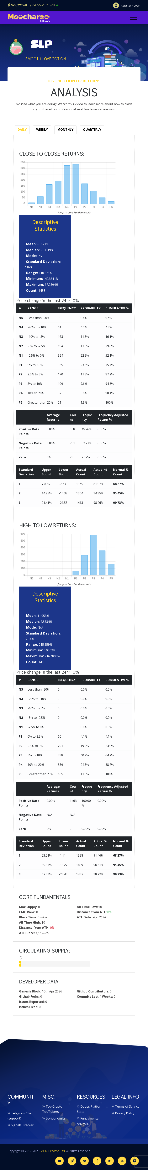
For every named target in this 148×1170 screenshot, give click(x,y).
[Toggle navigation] (133, 17)
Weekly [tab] (42, 129)
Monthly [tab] (65, 129)
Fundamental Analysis (88, 1121)
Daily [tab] (22, 129)
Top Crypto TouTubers (52, 1109)
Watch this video (70, 104)
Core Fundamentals (78, 212)
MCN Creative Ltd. (52, 1151)
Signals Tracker (22, 1125)
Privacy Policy (124, 1113)
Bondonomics (56, 1118)
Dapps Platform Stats (90, 1109)
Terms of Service (127, 1106)
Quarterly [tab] (92, 129)
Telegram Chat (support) (20, 1115)
